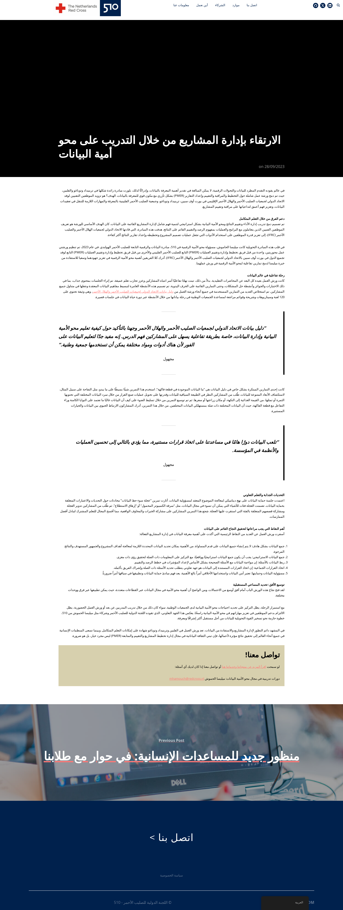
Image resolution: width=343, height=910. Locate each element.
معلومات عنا (180, 5)
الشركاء (219, 5)
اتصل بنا (251, 5)
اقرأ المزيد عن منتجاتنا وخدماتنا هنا (244, 662)
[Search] (338, 5)
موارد (235, 5)
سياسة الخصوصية (171, 871)
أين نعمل (201, 5)
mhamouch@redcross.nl (186, 674)
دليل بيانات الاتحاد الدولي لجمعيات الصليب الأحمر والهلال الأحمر (133, 287)
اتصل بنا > (171, 833)
